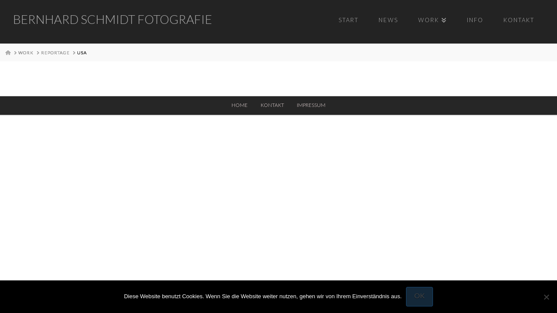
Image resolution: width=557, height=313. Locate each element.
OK (419, 295)
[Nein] (546, 297)
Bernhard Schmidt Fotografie (112, 19)
